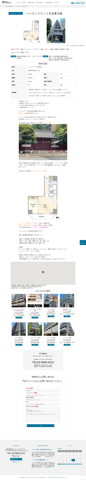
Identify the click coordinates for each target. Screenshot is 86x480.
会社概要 (23, 2)
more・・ (53, 456)
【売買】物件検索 (40, 2)
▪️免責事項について (16, 461)
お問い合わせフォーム (16, 459)
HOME (18, 2)
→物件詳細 (18, 317)
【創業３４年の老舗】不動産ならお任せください (57, 477)
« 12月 (59, 464)
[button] (43, 272)
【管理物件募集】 (48, 2)
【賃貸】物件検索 (31, 2)
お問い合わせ (56, 2)
